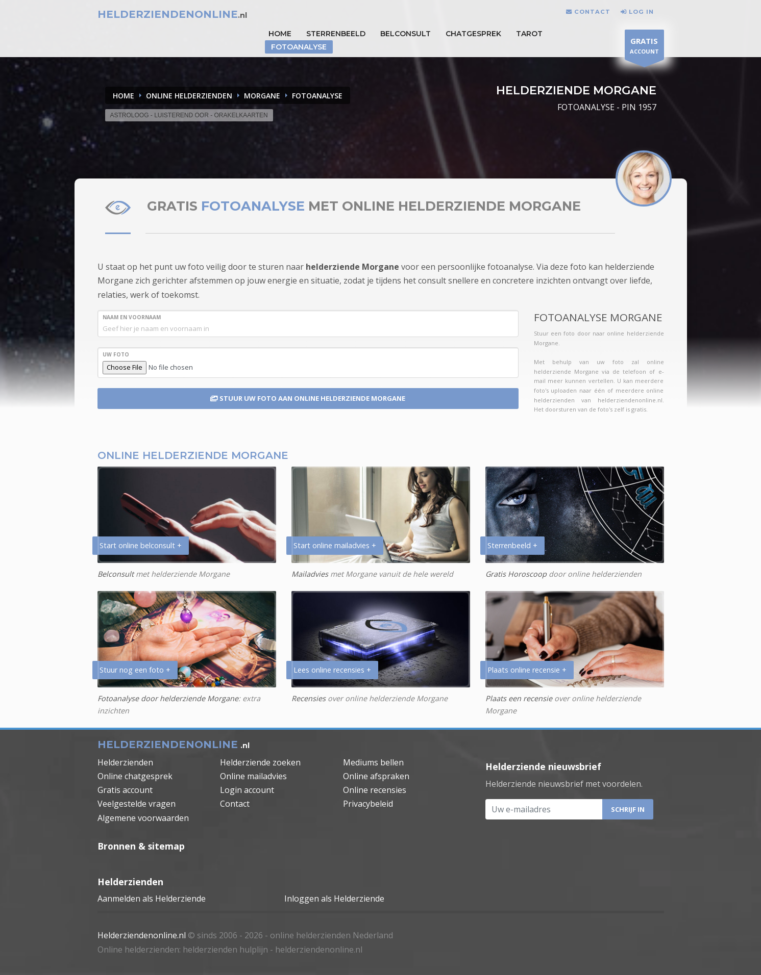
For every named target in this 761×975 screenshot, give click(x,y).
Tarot (529, 33)
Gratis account (125, 790)
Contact (235, 803)
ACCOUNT (644, 47)
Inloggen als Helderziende (334, 898)
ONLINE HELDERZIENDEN (189, 95)
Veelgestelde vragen (136, 803)
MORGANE (262, 95)
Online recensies (374, 790)
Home (123, 95)
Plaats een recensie (518, 698)
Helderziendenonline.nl (141, 935)
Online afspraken (376, 776)
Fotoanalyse (299, 47)
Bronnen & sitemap (141, 846)
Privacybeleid (368, 803)
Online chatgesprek (135, 776)
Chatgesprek (473, 33)
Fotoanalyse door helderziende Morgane (167, 698)
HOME (279, 33)
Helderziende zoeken (260, 762)
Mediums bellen (373, 762)
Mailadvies (309, 574)
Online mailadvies (253, 776)
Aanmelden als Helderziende (151, 898)
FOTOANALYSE (317, 95)
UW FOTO (116, 354)
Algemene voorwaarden (143, 818)
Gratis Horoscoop (516, 574)
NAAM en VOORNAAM (132, 317)
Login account (247, 790)
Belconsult (405, 33)
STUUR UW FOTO (307, 398)
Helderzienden (125, 762)
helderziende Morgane (352, 266)
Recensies (308, 698)
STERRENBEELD (335, 33)
